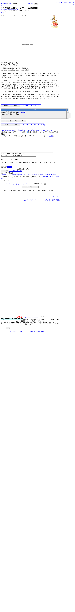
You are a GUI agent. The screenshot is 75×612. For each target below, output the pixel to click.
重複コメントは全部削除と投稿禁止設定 (14, 178)
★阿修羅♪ (4, 3)
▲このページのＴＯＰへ (30, 203)
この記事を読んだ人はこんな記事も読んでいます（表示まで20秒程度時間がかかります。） (28, 130)
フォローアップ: (6, 184)
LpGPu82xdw (22, 112)
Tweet (2, 12)
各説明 (51, 136)
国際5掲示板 (56, 203)
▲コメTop (56, 2)
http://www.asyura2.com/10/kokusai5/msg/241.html (9, 9)
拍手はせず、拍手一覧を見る (32, 105)
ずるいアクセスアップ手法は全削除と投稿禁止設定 (43, 178)
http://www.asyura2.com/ (31, 320)
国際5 (10, 3)
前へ (58, 200)
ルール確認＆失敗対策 (15, 174)
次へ (70, 2)
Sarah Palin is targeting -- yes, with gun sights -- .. (17, 187)
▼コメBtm (64, 2)
